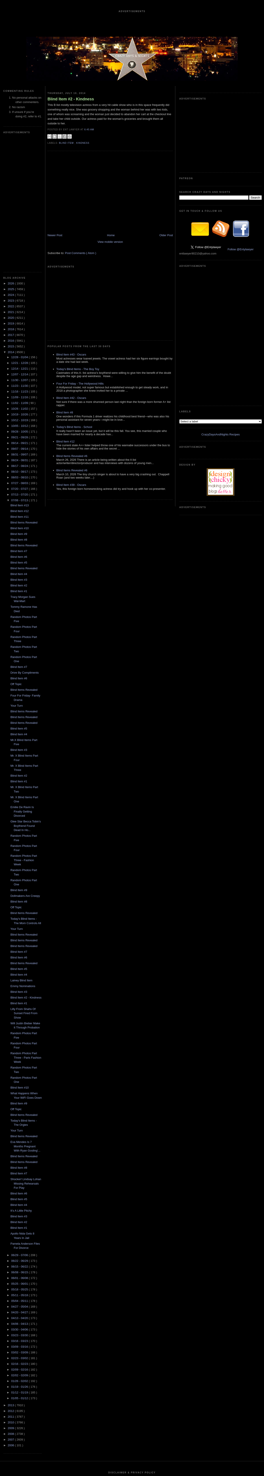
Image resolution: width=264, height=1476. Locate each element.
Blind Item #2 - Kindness (25, 865)
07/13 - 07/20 (20, 362)
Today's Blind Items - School (74, 370)
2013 (11, 1273)
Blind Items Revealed (23, 390)
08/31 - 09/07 (20, 322)
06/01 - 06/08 (20, 1146)
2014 (11, 220)
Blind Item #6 (18, 424)
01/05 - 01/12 (20, 1266)
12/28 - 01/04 (20, 225)
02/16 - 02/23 (20, 1231)
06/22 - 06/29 (20, 1128)
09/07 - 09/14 (20, 316)
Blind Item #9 (18, 402)
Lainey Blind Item (21, 848)
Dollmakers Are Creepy (25, 763)
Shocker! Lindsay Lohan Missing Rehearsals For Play (25, 1051)
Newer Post (55, 245)
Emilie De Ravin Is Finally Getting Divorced (22, 679)
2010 (11, 1290)
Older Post (166, 245)
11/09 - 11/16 (20, 265)
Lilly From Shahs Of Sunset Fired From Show (23, 881)
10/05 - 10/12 (20, 293)
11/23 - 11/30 (20, 253)
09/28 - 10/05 (20, 299)
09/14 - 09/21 (20, 311)
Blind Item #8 (18, 407)
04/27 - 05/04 (20, 1174)
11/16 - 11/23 (20, 259)
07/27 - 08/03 (20, 351)
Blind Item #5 (18, 430)
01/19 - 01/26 (20, 1254)
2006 (11, 1313)
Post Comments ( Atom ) (80, 263)
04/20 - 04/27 (20, 1180)
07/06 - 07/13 (20, 368)
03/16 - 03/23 (20, 1209)
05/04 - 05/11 (20, 1168)
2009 (11, 1296)
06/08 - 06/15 (20, 1140)
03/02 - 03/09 (20, 1220)
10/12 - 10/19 (20, 288)
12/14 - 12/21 (20, 236)
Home (111, 245)
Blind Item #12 (19, 379)
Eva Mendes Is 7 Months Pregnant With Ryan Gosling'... (25, 1014)
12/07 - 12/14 (20, 242)
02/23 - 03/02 (20, 1226)
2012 (11, 1279)
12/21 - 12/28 (20, 230)
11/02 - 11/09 (20, 271)
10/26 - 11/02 (20, 276)
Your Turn (16, 573)
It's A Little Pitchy (21, 1078)
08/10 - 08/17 (20, 339)
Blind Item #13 (19, 373)
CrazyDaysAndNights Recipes (220, 236)
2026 (11, 151)
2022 (11, 174)
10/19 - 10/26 (20, 282)
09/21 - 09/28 (20, 305)
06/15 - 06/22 (20, 1134)
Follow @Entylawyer (241, 183)
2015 (11, 214)
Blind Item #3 (18, 447)
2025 (11, 157)
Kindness (82, 143)
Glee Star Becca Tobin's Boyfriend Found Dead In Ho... (25, 694)
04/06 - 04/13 (20, 1191)
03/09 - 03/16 (20, 1214)
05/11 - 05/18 (20, 1163)
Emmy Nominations (22, 854)
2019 (11, 191)
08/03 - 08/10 (20, 345)
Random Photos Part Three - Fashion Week (23, 728)
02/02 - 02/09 (20, 1243)
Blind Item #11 (19, 384)
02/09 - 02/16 (20, 1237)
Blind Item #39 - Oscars (71, 428)
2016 (11, 208)
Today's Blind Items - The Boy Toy (77, 313)
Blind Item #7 (18, 419)
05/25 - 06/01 (20, 1151)
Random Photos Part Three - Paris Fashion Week (25, 925)
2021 (11, 180)
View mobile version (110, 251)
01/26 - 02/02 (20, 1249)
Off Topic (16, 552)
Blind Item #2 (18, 453)
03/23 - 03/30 (20, 1203)
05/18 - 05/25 (20, 1157)
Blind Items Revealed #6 (71, 400)
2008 (11, 1301)
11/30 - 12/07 (20, 248)
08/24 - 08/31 (20, 328)
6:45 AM (89, 129)
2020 (11, 185)
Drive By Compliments (24, 540)
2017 (11, 203)
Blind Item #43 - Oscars (71, 298)
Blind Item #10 (19, 396)
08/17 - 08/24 (20, 333)
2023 (11, 168)
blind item (67, 143)
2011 (11, 1284)
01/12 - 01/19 (20, 1260)
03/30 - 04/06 (20, 1197)
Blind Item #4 (18, 442)
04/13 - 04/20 (20, 1186)
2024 (11, 162)
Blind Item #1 (18, 459)
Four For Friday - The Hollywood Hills (80, 327)
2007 (11, 1307)
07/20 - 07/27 (20, 356)
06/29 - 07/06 (20, 1123)
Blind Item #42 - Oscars (71, 341)
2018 (11, 197)
